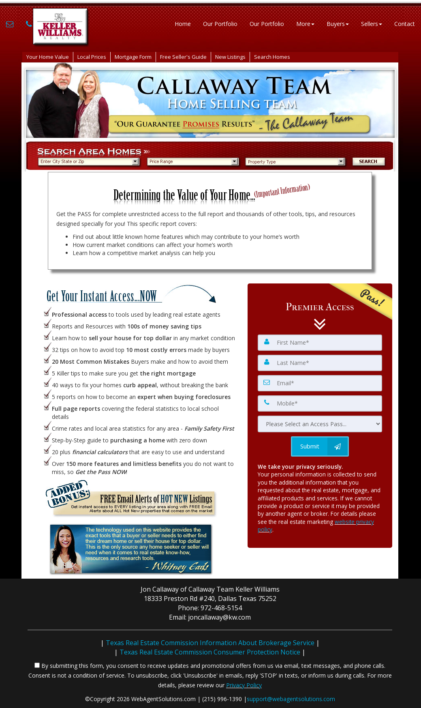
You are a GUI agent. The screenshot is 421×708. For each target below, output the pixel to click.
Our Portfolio (220, 24)
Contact (404, 24)
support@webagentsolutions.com (291, 699)
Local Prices (91, 56)
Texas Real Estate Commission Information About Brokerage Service (210, 642)
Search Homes (272, 56)
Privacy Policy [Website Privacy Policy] (244, 685)
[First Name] (320, 343)
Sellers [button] (371, 24)
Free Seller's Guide (183, 56)
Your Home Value (47, 56)
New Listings (230, 56)
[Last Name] (320, 363)
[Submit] (320, 446)
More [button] (305, 24)
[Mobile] (320, 403)
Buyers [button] (338, 24)
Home (183, 24)
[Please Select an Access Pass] (320, 424)
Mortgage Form (133, 56)
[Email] (320, 383)
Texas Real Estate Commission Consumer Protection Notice (210, 652)
